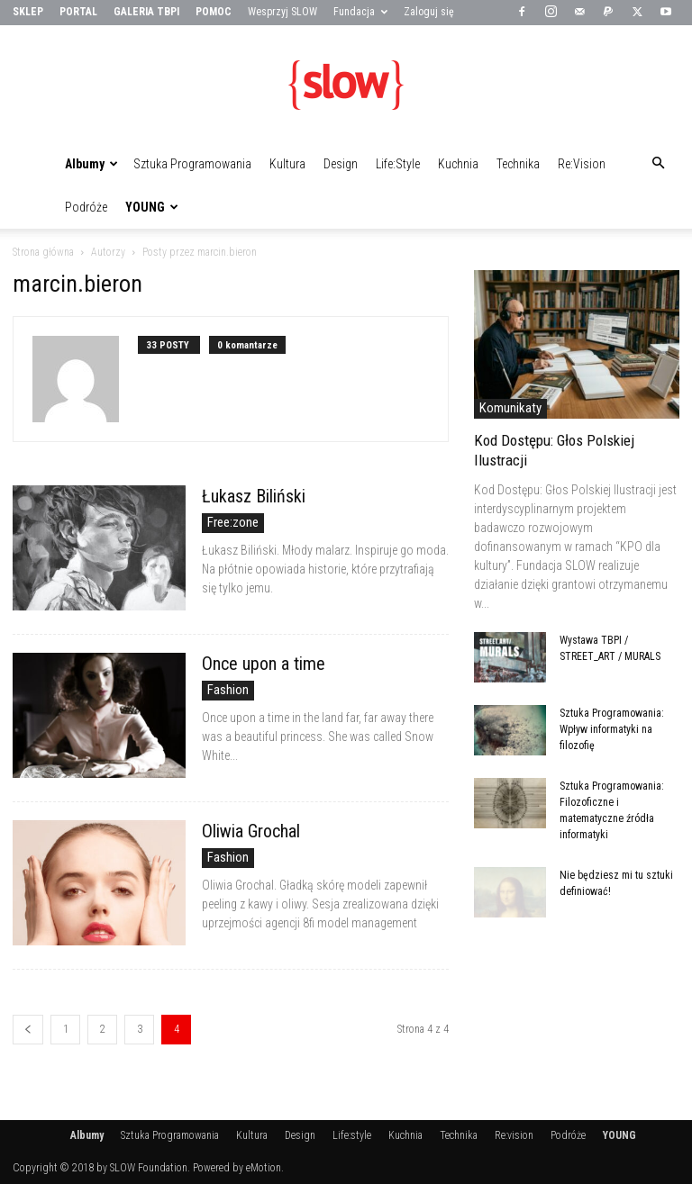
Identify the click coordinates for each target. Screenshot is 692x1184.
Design (340, 164)
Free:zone (233, 522)
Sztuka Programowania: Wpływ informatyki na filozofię (612, 729)
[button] (657, 164)
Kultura (287, 164)
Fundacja (360, 11)
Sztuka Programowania (192, 164)
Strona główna (43, 252)
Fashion (228, 690)
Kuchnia (458, 164)
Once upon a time (263, 663)
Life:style (398, 164)
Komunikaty (510, 408)
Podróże (86, 207)
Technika (518, 164)
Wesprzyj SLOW (282, 11)
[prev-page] (28, 1029)
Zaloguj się (429, 11)
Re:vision (582, 164)
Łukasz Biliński (253, 496)
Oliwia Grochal (251, 831)
